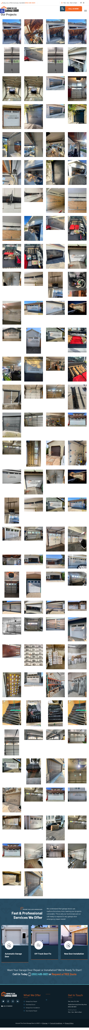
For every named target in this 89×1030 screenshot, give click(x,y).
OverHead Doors (30, 1004)
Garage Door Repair (31, 1001)
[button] (2, 11)
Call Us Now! (73, 8)
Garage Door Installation (33, 1007)
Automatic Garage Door (13, 955)
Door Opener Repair (31, 1011)
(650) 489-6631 (31, 3)
